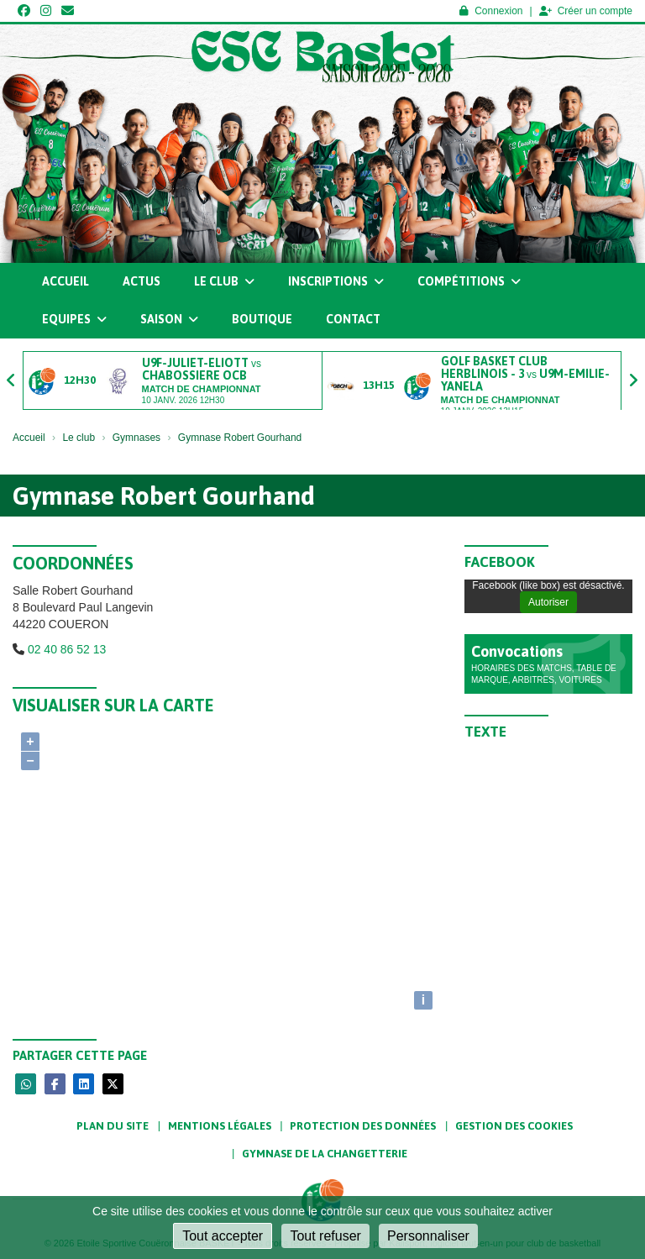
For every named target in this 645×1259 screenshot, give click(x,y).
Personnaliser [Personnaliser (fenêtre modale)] (428, 1236)
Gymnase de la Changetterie (324, 1153)
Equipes (74, 319)
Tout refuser (325, 1236)
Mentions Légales (219, 1126)
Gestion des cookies (514, 1126)
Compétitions (469, 281)
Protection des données (363, 1126)
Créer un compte (585, 11)
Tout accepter (222, 1236)
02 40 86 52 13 (67, 649)
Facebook (499, 561)
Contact (353, 319)
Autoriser (548, 602)
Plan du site (112, 1126)
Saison (169, 319)
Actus (141, 281)
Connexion (490, 11)
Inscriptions (336, 281)
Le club (224, 281)
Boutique (262, 319)
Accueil (65, 281)
